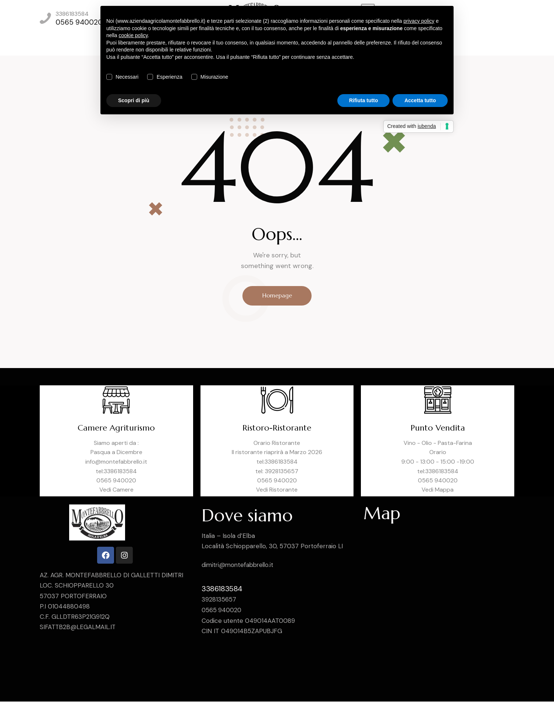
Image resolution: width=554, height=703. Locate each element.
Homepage (277, 296)
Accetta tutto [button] (420, 100)
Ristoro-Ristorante (277, 429)
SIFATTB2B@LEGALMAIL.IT (78, 628)
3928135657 (219, 600)
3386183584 (222, 590)
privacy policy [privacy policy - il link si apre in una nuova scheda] (419, 21)
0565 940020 (222, 611)
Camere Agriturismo (116, 429)
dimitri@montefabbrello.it (239, 566)
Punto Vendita (438, 429)
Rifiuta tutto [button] (363, 100)
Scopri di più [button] (133, 100)
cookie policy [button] (133, 35)
